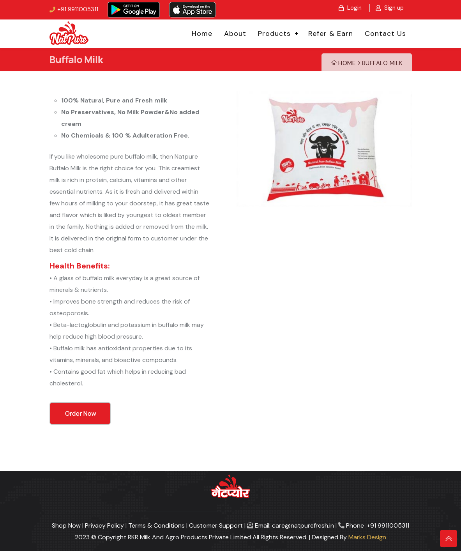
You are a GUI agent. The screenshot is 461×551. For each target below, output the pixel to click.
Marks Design (367, 537)
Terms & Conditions (156, 525)
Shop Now (66, 525)
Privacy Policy (104, 525)
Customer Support (216, 525)
